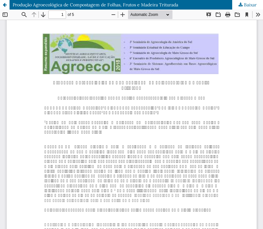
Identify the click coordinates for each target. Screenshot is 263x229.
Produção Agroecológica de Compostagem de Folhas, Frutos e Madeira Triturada (95, 5)
